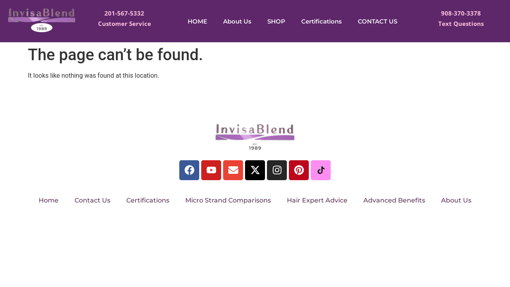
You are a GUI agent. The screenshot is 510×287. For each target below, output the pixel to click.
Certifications (321, 21)
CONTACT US (377, 21)
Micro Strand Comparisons (228, 200)
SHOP (276, 21)
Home (49, 200)
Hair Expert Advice (317, 200)
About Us (237, 21)
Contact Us (92, 200)
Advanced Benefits (394, 200)
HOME (197, 21)
